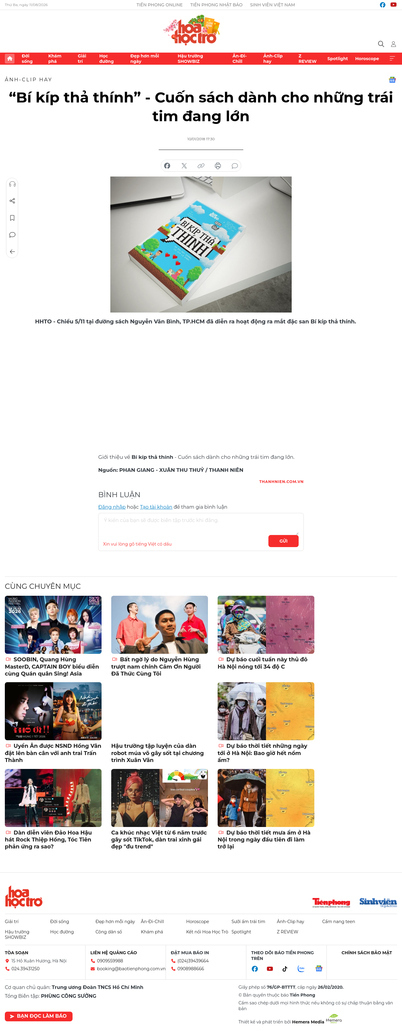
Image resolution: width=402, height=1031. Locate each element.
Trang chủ (10, 58)
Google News (392, 80)
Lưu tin (12, 218)
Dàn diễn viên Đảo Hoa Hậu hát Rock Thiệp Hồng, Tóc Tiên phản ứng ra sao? (48, 839)
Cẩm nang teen (338, 921)
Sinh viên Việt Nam (272, 5)
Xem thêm (392, 58)
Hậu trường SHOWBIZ (190, 58)
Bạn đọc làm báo (38, 1016)
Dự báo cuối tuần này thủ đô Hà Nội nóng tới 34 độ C (262, 663)
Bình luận (12, 234)
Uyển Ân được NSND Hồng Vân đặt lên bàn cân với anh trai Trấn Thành (53, 753)
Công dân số (109, 932)
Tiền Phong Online (160, 5)
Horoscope (367, 58)
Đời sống (27, 58)
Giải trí (82, 58)
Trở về (12, 251)
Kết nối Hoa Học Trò (207, 932)
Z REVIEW (308, 58)
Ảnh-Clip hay (273, 58)
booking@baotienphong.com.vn (131, 968)
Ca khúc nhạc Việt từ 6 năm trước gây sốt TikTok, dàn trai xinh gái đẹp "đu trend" (159, 839)
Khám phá (54, 58)
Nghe (12, 184)
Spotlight (337, 58)
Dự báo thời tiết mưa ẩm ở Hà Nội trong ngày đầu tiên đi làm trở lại (264, 839)
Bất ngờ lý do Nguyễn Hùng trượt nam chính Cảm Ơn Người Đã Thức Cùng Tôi (156, 666)
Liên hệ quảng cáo (113, 952)
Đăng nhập (112, 507)
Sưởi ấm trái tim (248, 921)
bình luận (234, 166)
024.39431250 (25, 968)
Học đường (106, 58)
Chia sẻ (12, 201)
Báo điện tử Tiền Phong (201, 29)
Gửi (284, 541)
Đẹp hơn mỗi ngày (144, 58)
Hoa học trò (24, 897)
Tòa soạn (16, 952)
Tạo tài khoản (156, 507)
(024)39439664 (193, 961)
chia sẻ (167, 166)
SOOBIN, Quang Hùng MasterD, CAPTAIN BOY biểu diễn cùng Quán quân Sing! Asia (52, 666)
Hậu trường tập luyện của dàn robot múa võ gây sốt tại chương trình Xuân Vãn (157, 753)
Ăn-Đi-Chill (239, 58)
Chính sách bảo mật (367, 952)
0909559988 (110, 961)
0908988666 (190, 968)
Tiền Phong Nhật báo (216, 5)
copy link (201, 166)
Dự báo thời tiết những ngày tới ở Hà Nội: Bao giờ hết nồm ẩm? (262, 753)
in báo (218, 166)
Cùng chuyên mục (43, 586)
